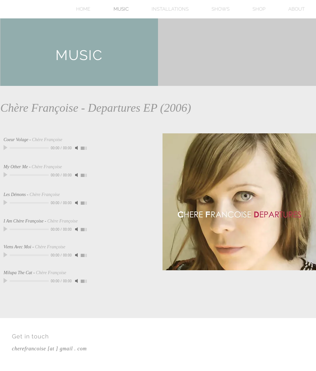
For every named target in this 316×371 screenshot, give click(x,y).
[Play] (6, 147)
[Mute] (77, 148)
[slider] (84, 148)
